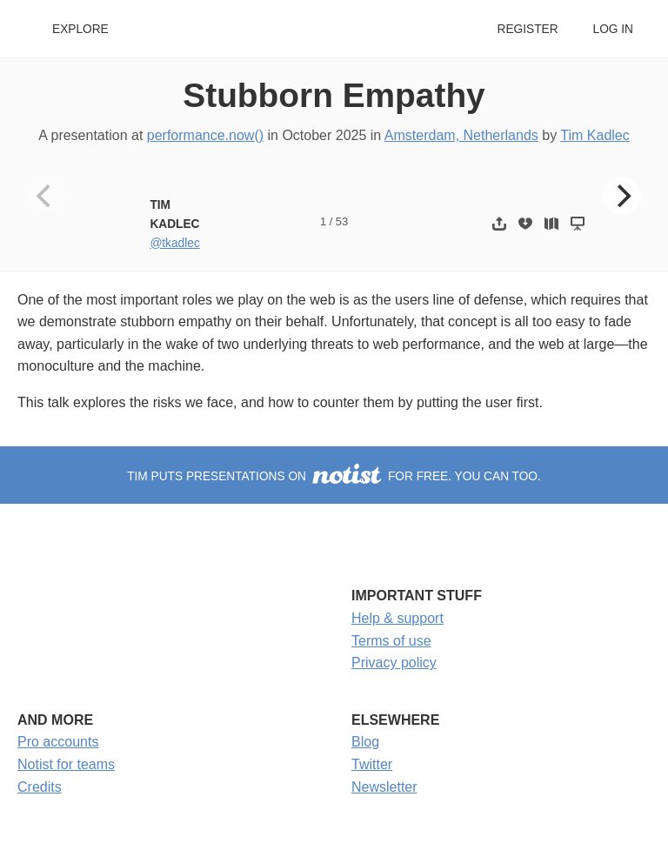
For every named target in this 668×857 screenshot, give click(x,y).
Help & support (397, 618)
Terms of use (391, 640)
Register (527, 29)
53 (342, 221)
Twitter (371, 764)
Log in (613, 29)
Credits (39, 787)
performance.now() (205, 135)
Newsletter (384, 787)
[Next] (622, 196)
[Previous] (46, 196)
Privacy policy (394, 662)
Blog (365, 741)
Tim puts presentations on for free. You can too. (334, 476)
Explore (80, 29)
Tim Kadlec (594, 135)
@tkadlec (174, 243)
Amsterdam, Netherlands (461, 135)
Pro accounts (57, 741)
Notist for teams (66, 764)
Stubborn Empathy (333, 95)
